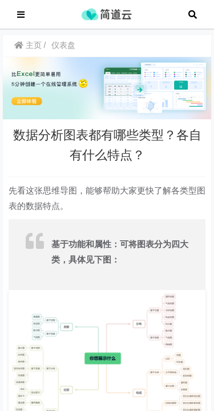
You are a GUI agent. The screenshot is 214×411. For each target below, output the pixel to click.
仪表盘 (63, 50)
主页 (28, 50)
